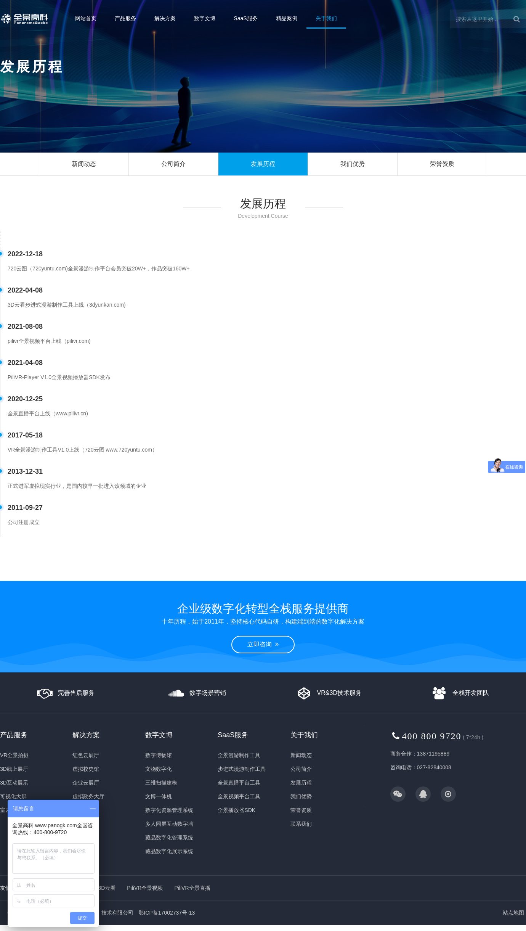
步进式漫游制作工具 (242, 769)
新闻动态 (84, 164)
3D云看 (106, 888)
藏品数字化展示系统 (169, 851)
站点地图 (513, 913)
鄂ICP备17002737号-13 (166, 913)
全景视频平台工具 (239, 796)
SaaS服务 (245, 18)
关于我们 (326, 18)
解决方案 (165, 18)
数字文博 (204, 18)
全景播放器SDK (236, 810)
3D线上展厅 (14, 769)
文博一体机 (158, 796)
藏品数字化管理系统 (169, 838)
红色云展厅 (85, 755)
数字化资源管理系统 (169, 810)
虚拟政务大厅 (88, 796)
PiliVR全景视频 (145, 888)
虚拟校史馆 (85, 769)
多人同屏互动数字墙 (169, 824)
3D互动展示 (14, 783)
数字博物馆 (158, 755)
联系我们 (301, 824)
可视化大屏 (13, 796)
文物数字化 (158, 769)
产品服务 (125, 18)
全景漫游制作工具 (239, 755)
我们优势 (352, 164)
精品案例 (286, 18)
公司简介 (173, 164)
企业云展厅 (85, 783)
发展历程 (263, 164)
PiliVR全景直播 (192, 888)
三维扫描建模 (161, 783)
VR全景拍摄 (14, 755)
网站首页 (85, 18)
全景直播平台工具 (239, 783)
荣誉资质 (442, 164)
